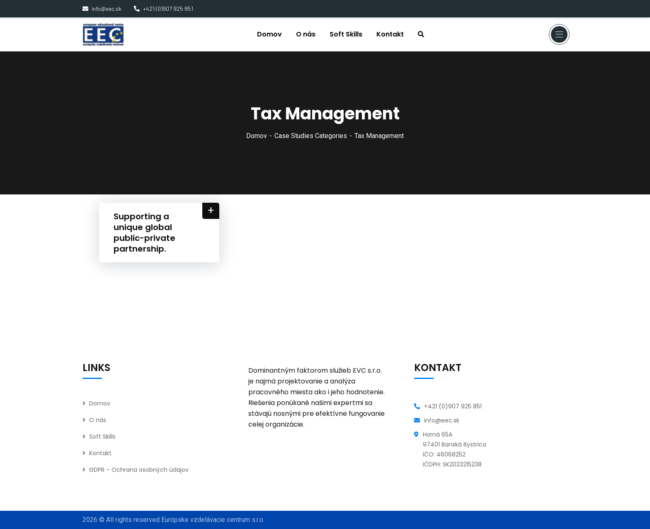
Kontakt (100, 453)
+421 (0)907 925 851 (163, 8)
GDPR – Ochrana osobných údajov (139, 470)
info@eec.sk (101, 8)
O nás (97, 420)
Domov (256, 136)
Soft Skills (102, 436)
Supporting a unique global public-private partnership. (144, 233)
